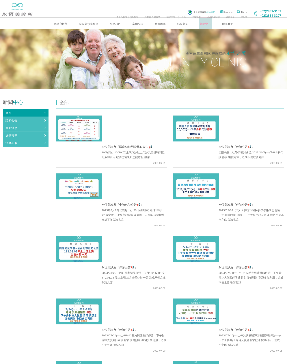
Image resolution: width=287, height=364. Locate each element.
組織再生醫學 (213, 17)
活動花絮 (11, 148)
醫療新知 (181, 28)
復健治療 (196, 17)
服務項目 (116, 28)
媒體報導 (11, 140)
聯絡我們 (224, 28)
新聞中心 (202, 28)
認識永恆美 (64, 28)
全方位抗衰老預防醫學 (127, 17)
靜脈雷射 (230, 17)
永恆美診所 (17, 12)
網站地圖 (126, 358)
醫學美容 (171, 17)
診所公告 (11, 125)
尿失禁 (244, 17)
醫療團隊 (159, 28)
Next (194, 299)
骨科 (183, 17)
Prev (145, 299)
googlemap (118, 337)
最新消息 (11, 133)
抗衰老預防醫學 (90, 28)
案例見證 (138, 28)
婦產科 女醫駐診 (152, 17)
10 (188, 299)
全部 (8, 118)
